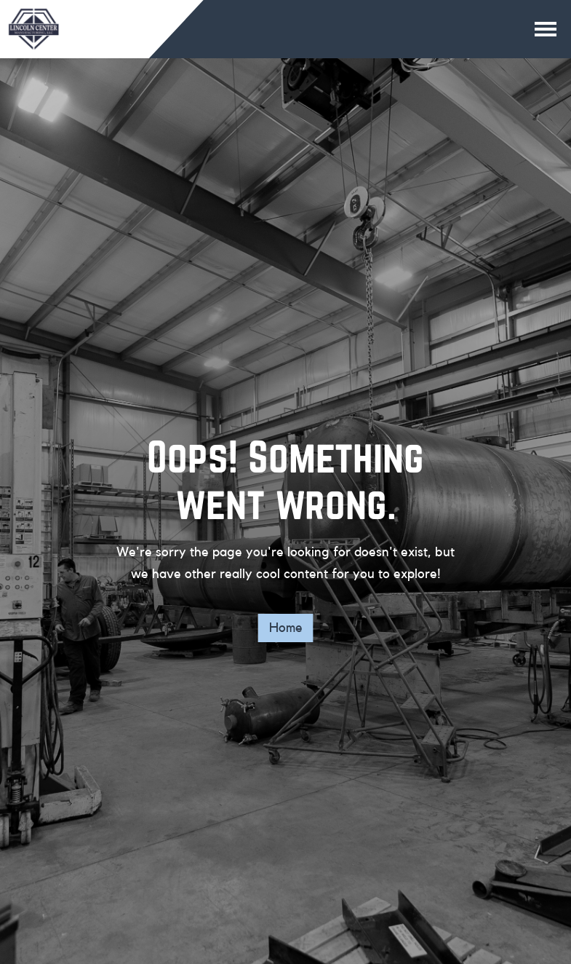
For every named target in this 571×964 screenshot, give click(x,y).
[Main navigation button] (545, 29)
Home (286, 627)
